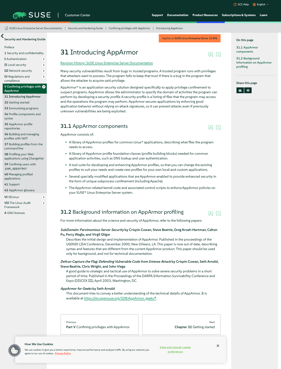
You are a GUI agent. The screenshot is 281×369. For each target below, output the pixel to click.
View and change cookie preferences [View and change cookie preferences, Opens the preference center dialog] (175, 349)
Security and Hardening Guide (85, 28)
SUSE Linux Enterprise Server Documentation (35, 28)
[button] (15, 350)
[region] (120, 349)
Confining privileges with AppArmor (129, 28)
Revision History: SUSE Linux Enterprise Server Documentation (106, 63)
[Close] (218, 346)
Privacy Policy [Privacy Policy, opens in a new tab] (63, 353)
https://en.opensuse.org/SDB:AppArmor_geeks (119, 298)
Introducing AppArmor (169, 28)
